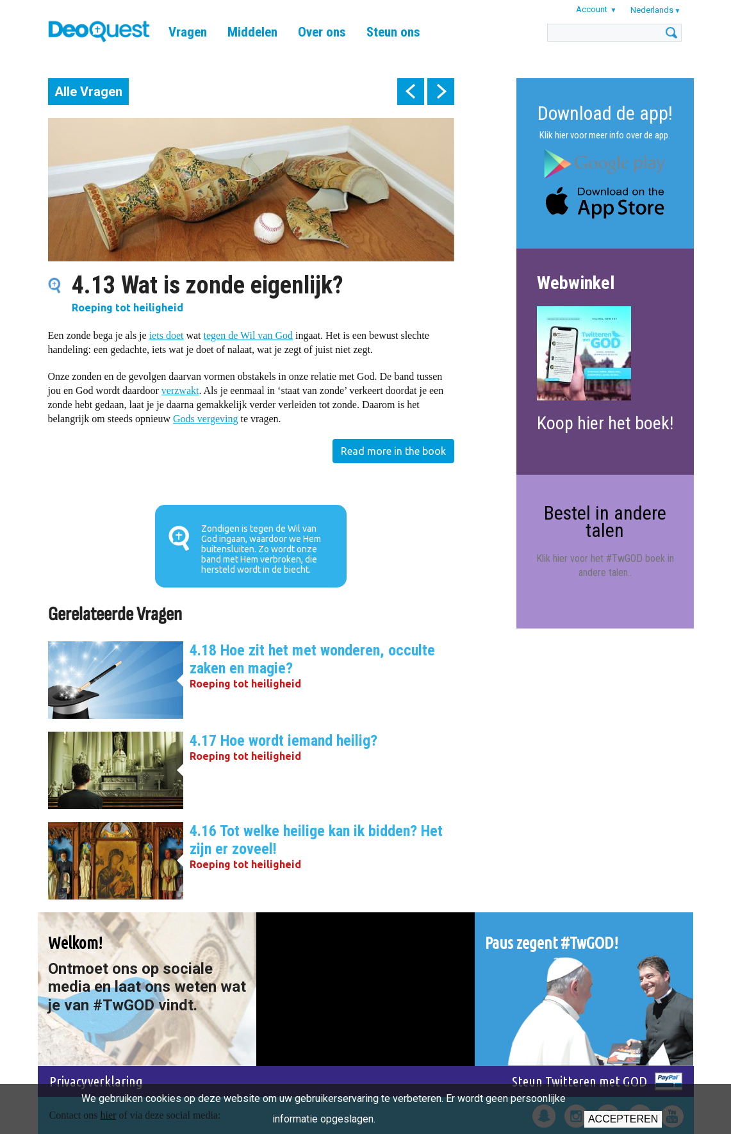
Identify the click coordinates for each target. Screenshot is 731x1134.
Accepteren (623, 1118)
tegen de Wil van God (248, 335)
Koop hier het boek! (605, 423)
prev (410, 91)
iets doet (166, 335)
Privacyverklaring (96, 1081)
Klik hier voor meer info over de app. (604, 135)
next (440, 91)
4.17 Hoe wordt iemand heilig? (283, 741)
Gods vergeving (205, 418)
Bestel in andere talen (605, 521)
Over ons (322, 32)
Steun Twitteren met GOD (579, 1081)
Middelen (252, 32)
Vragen (187, 32)
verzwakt (180, 390)
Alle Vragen (88, 91)
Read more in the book (393, 451)
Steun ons (393, 32)
